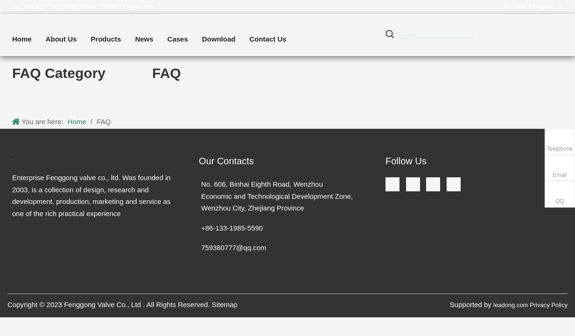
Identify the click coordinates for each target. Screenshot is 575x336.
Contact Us (267, 39)
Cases (178, 39)
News (144, 39)
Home (22, 39)
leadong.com (510, 304)
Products (106, 39)
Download (219, 39)
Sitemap (225, 304)
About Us (61, 39)
